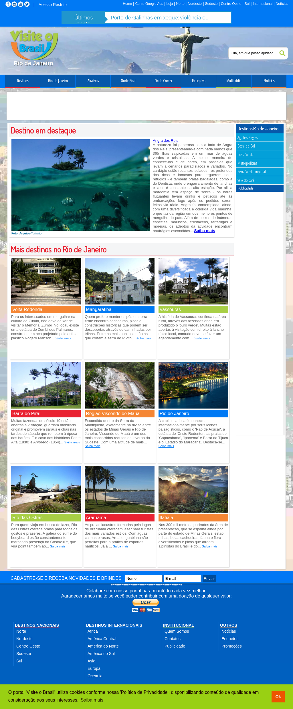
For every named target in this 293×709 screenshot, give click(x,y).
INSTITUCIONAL (178, 625)
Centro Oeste (231, 4)
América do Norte (103, 646)
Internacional (263, 4)
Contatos (173, 638)
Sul (247, 4)
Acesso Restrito (53, 4)
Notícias (282, 4)
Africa (93, 631)
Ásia (91, 661)
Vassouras (170, 309)
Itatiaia (166, 517)
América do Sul (101, 653)
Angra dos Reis (165, 140)
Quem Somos (177, 631)
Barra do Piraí (26, 413)
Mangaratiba (98, 309)
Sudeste (211, 4)
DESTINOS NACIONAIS (37, 625)
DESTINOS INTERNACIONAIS (114, 625)
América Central (102, 638)
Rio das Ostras (27, 517)
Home (127, 4)
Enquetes (229, 638)
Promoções (231, 646)
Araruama (96, 517)
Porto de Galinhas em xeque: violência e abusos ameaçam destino (159, 18)
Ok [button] (278, 696)
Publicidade (175, 646)
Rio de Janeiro (174, 413)
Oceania (95, 676)
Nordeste (195, 4)
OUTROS (228, 625)
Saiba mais (63, 338)
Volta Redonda (27, 309)
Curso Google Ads (149, 4)
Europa (94, 668)
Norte (180, 4)
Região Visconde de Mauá (112, 413)
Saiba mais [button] (92, 700)
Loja (169, 4)
